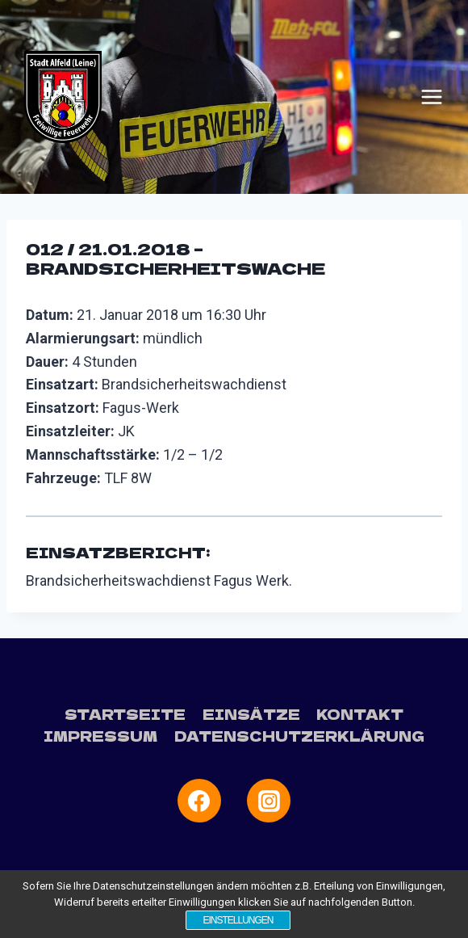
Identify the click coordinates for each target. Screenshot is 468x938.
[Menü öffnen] (432, 97)
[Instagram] (268, 800)
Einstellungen (238, 920)
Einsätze (251, 714)
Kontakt (359, 714)
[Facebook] (199, 800)
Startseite (125, 714)
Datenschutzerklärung (299, 736)
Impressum (100, 736)
